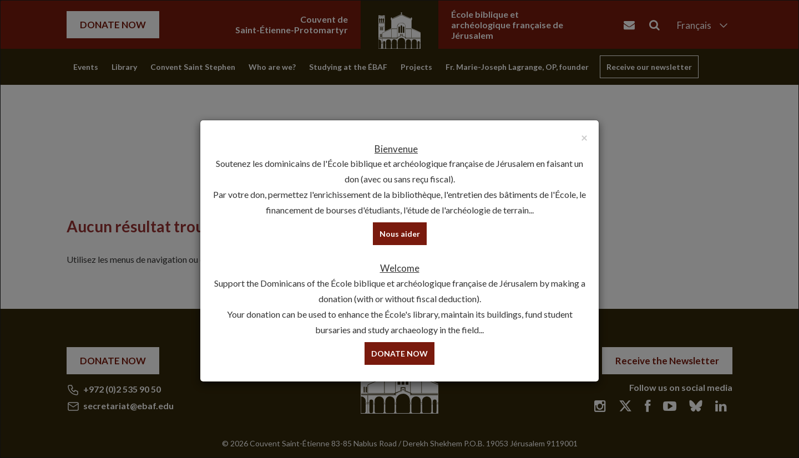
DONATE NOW (399, 353)
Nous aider (400, 233)
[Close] (584, 137)
